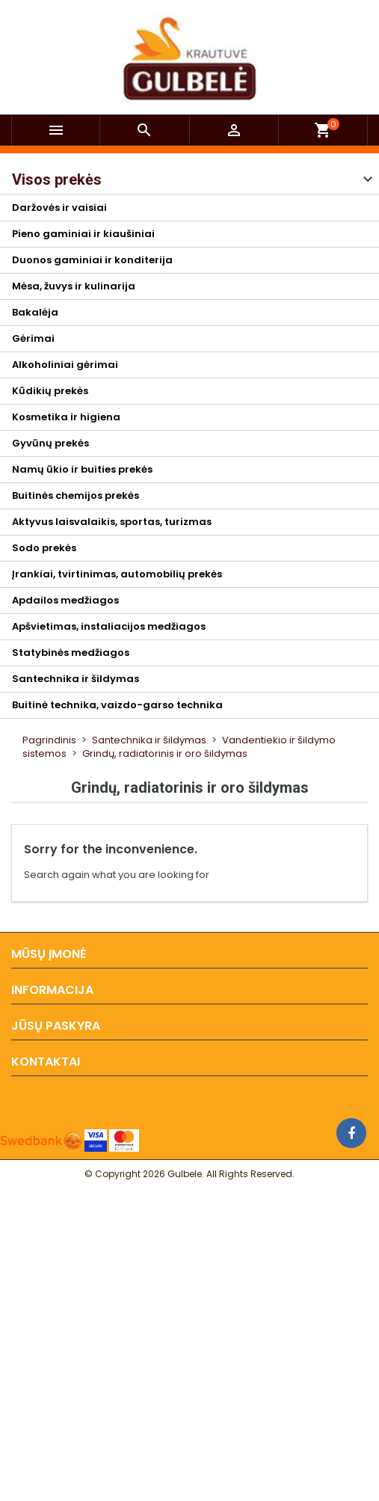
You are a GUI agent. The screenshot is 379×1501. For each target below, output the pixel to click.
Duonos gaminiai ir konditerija (92, 260)
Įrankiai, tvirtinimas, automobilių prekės (117, 574)
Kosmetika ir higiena (66, 417)
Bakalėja (35, 312)
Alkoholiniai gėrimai (65, 364)
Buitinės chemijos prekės (75, 495)
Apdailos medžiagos (65, 600)
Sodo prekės (44, 548)
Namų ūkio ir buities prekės (82, 469)
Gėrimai (33, 338)
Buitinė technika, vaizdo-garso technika (117, 705)
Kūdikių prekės (50, 391)
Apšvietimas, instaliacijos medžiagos (109, 626)
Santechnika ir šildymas (75, 679)
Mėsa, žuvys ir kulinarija (73, 286)
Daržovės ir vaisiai (59, 207)
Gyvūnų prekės (50, 443)
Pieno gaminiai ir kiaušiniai (83, 234)
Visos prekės (57, 179)
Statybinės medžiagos (70, 652)
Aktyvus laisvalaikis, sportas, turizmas (112, 522)
